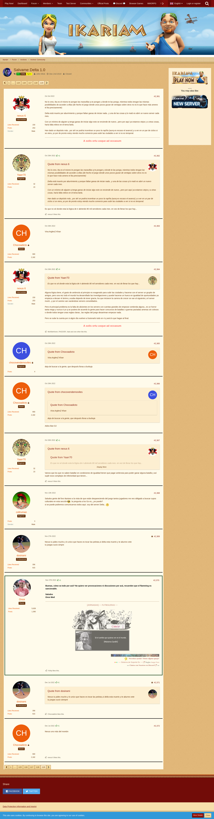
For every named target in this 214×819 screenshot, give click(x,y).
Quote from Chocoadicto (61, 351)
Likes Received (13, 125)
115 (18, 83)
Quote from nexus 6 (58, 164)
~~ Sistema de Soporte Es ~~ (130, 662)
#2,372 (157, 726)
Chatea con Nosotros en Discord (141, 665)
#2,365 (157, 343)
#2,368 (157, 493)
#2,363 (157, 226)
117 (30, 83)
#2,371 (157, 682)
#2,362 (157, 156)
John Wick (40, 74)
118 (35, 83)
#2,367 (157, 440)
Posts (10, 128)
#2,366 (157, 384)
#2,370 (156, 580)
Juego (153, 662)
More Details (198, 815)
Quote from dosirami (59, 691)
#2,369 (157, 536)
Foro (157, 662)
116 (24, 83)
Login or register (194, 3)
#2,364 (157, 269)
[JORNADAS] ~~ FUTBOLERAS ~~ (102, 605)
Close (208, 815)
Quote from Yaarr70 (58, 277)
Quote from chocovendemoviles (65, 392)
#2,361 (157, 96)
